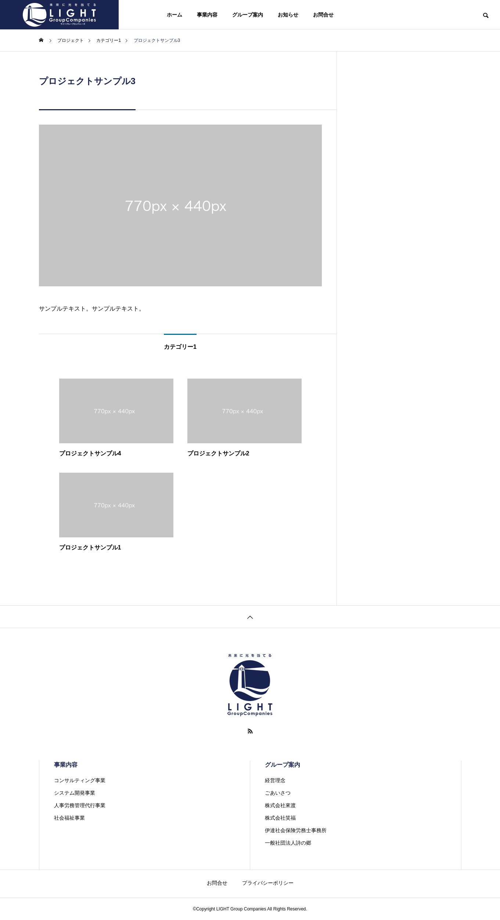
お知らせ (288, 15)
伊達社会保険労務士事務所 (296, 830)
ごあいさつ (278, 793)
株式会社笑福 (280, 818)
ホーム (174, 15)
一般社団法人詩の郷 (288, 843)
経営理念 (275, 780)
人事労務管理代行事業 (79, 805)
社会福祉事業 (69, 818)
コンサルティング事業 (79, 780)
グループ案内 (247, 15)
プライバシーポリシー (268, 883)
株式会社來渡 (280, 805)
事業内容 (207, 15)
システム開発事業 (74, 793)
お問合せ (323, 15)
